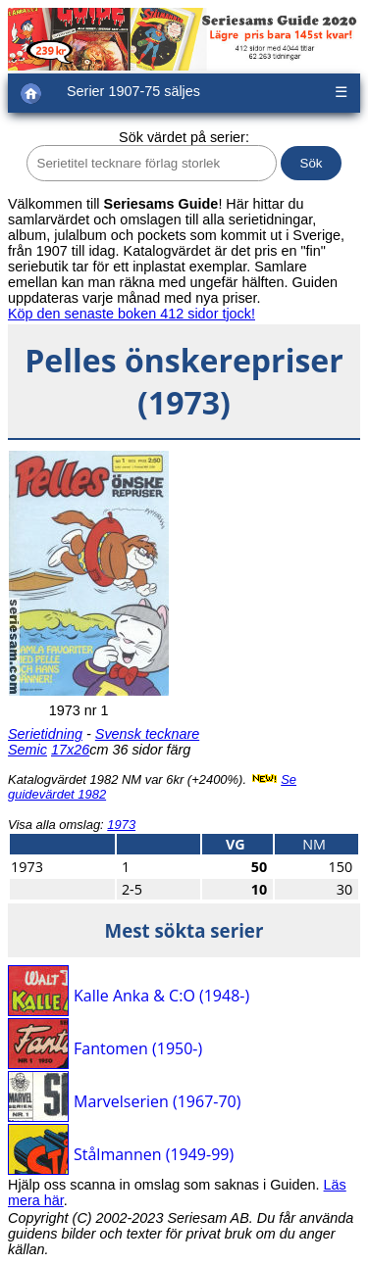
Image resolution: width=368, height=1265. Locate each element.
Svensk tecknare (147, 734)
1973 (121, 824)
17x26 (70, 749)
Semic (27, 749)
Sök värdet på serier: (184, 137)
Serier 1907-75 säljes (133, 91)
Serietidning (45, 734)
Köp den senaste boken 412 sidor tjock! (131, 313)
